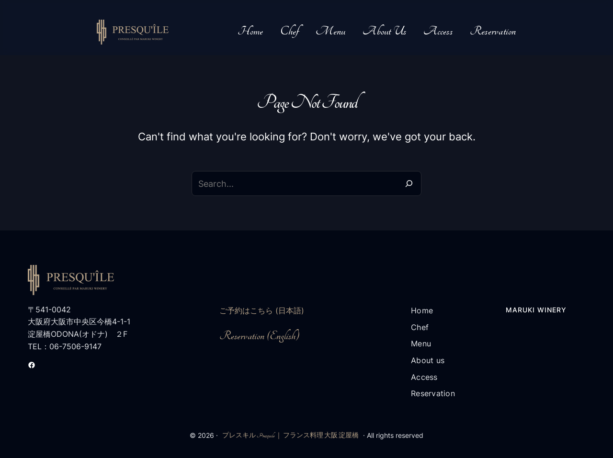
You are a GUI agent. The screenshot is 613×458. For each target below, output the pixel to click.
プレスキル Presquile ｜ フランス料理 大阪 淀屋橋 (290, 435)
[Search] (409, 183)
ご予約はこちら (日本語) (261, 310)
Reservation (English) (259, 336)
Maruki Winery (536, 310)
